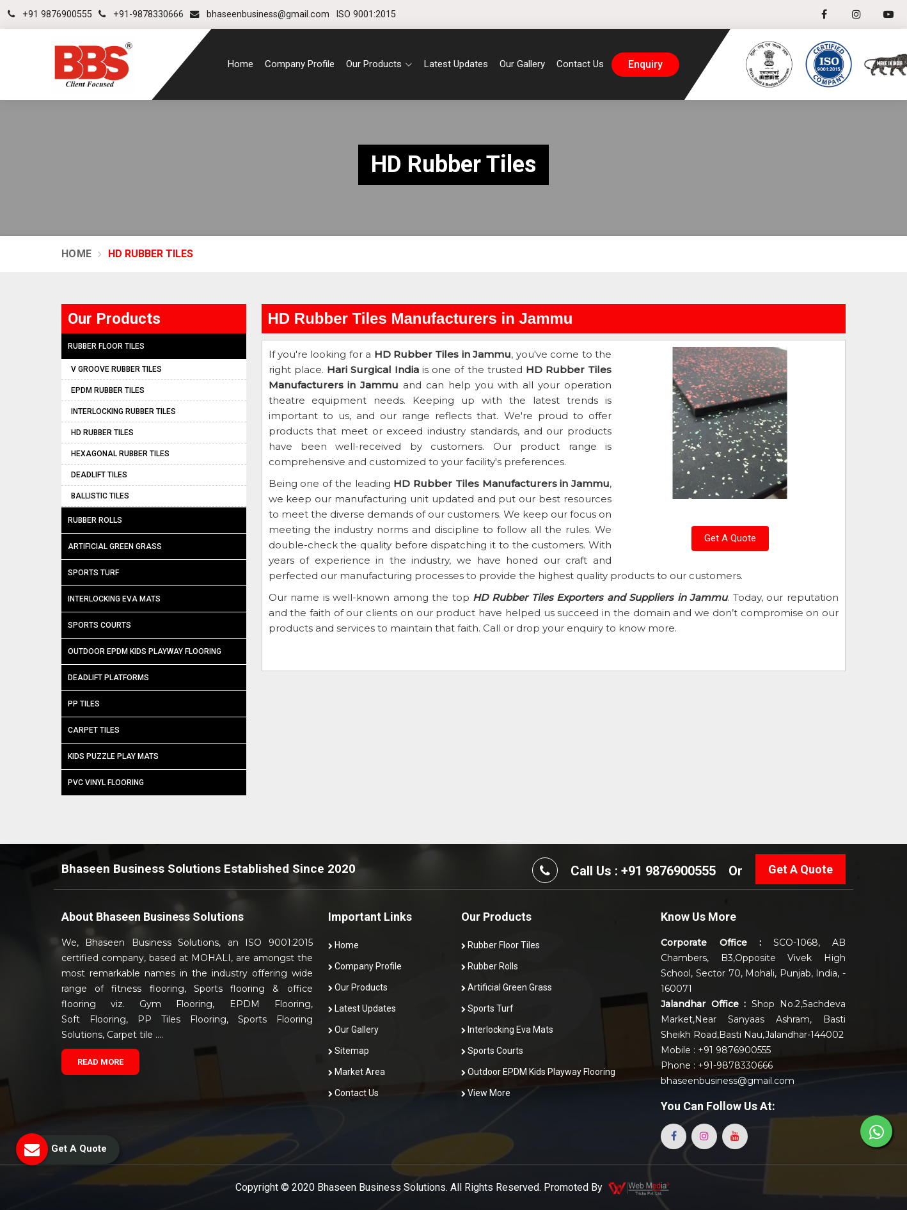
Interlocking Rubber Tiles (123, 411)
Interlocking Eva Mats (114, 598)
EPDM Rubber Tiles (108, 390)
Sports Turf (93, 572)
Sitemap (348, 1051)
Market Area (356, 1072)
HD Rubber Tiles (102, 432)
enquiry (645, 64)
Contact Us (580, 64)
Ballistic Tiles (100, 495)
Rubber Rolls (95, 520)
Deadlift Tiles (99, 474)
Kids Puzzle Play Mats (113, 756)
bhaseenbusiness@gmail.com (259, 14)
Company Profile (300, 64)
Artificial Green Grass (115, 546)
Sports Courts (99, 625)
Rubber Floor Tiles (106, 346)
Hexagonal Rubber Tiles (120, 453)
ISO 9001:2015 (366, 14)
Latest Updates (456, 64)
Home (240, 64)
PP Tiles (84, 703)
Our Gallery (522, 64)
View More (485, 1093)
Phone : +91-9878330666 (717, 1065)
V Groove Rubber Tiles (116, 369)
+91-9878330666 (141, 14)
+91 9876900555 (50, 14)
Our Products (358, 987)
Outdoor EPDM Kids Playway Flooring (144, 651)
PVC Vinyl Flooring (106, 782)
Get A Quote (730, 538)
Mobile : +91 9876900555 (716, 1050)
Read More (100, 1062)
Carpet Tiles (94, 730)
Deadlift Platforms (108, 677)
